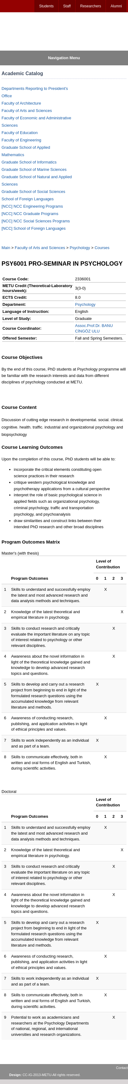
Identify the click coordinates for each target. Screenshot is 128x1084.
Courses (102, 247)
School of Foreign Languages (28, 199)
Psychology (80, 247)
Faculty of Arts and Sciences (27, 110)
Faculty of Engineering (21, 140)
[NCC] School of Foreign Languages (34, 228)
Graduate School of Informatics (29, 162)
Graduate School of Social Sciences (33, 191)
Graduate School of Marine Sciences (34, 169)
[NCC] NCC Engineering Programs (32, 206)
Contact (122, 1067)
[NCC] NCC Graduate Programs (30, 213)
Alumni (116, 6)
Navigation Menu (64, 58)
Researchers (90, 6)
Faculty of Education (20, 132)
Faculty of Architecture (21, 103)
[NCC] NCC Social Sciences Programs (36, 221)
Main (6, 247)
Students (46, 6)
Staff (67, 6)
